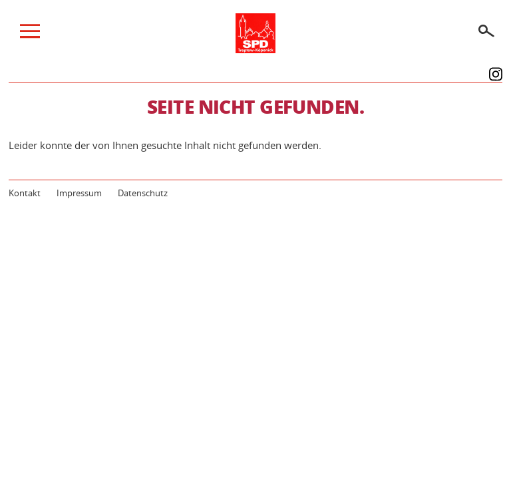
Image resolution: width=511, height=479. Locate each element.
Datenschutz (143, 193)
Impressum (79, 193)
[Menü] (30, 34)
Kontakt (25, 193)
